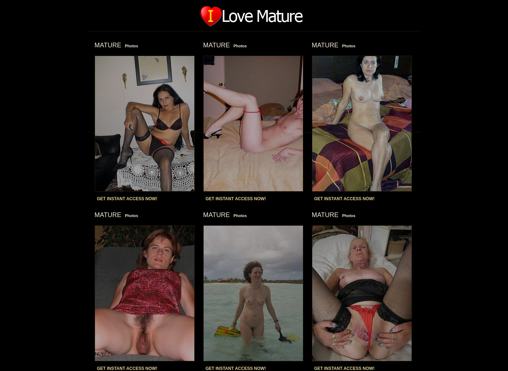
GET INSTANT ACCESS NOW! (127, 198)
